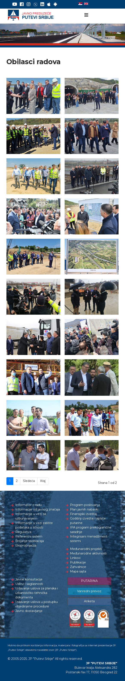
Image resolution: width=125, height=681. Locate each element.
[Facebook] (22, 4)
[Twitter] (35, 4)
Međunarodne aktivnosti (88, 553)
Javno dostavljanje (29, 611)
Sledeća (29, 481)
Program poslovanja (85, 505)
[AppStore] (48, 4)
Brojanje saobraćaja (29, 541)
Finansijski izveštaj (83, 514)
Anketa (89, 601)
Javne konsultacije (29, 579)
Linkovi (75, 558)
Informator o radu (28, 505)
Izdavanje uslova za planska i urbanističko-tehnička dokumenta (36, 592)
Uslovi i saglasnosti (29, 584)
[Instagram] (28, 4)
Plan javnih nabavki (84, 509)
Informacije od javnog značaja (37, 509)
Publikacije (78, 562)
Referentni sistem (28, 536)
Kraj (43, 481)
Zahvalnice (78, 567)
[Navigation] (86, 15)
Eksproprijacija (25, 545)
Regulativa (23, 532)
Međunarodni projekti (86, 549)
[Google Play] (55, 4)
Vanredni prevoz (89, 591)
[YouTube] (14, 4)
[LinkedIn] (42, 4)
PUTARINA (89, 581)
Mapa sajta (78, 571)
